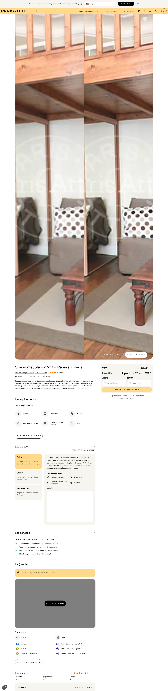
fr (157, 11)
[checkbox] (145, 19)
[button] (4, 687)
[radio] (75, 687)
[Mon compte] (164, 11)
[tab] (90, 11)
